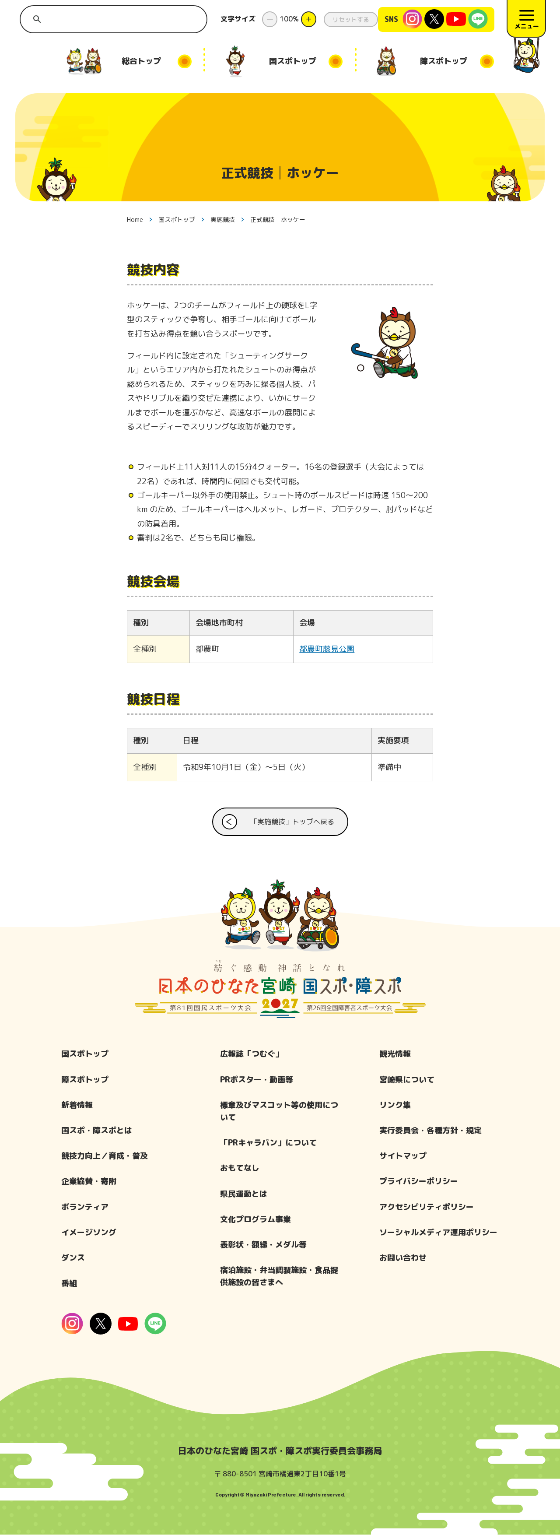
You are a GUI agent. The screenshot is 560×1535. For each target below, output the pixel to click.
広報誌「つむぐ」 (251, 1054)
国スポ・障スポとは (96, 1130)
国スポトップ (84, 1054)
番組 (69, 1283)
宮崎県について (406, 1079)
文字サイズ (238, 19)
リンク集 (395, 1105)
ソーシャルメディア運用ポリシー (438, 1232)
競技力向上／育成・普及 (104, 1156)
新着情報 (77, 1105)
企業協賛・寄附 (88, 1181)
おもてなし (239, 1168)
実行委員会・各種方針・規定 (430, 1130)
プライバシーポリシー (418, 1181)
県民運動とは (243, 1193)
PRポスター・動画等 (256, 1079)
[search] (114, 19)
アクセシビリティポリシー (426, 1206)
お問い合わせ (403, 1258)
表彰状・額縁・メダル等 (263, 1245)
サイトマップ (403, 1156)
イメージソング (88, 1232)
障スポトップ (84, 1079)
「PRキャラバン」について (268, 1143)
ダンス (73, 1258)
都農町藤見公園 (326, 649)
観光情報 (395, 1054)
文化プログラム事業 (255, 1219)
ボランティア (84, 1206)
